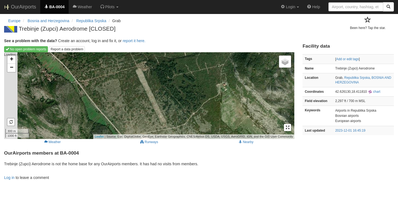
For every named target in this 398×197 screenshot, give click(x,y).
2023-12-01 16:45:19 (350, 130)
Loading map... (148, 95)
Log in (9, 177)
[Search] (388, 6)
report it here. (134, 41)
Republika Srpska (357, 78)
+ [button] (11, 60)
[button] (109, 7)
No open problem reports (26, 49)
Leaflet (99, 136)
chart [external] (374, 92)
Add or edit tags (347, 59)
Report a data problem (67, 49)
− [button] (11, 68)
